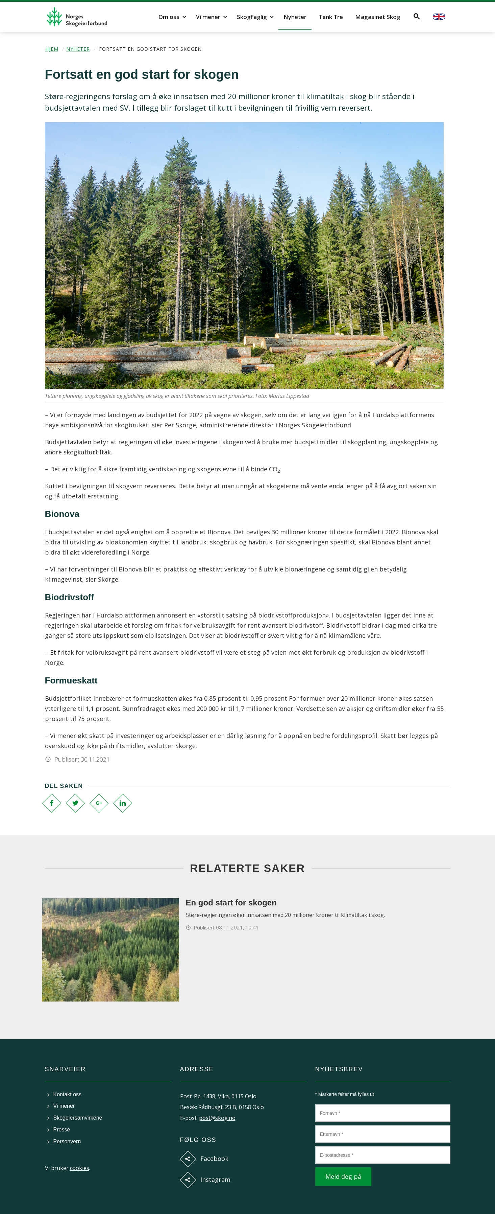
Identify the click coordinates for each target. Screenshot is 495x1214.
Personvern (67, 1141)
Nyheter (294, 17)
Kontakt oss (67, 1094)
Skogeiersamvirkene (77, 1118)
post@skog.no (217, 1118)
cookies (79, 1168)
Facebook (214, 1158)
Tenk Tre (331, 17)
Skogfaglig (252, 17)
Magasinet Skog (377, 17)
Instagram (215, 1179)
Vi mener (208, 17)
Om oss (168, 17)
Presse (61, 1129)
